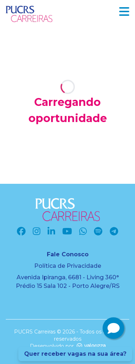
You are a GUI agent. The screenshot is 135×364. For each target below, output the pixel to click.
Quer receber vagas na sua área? (75, 353)
